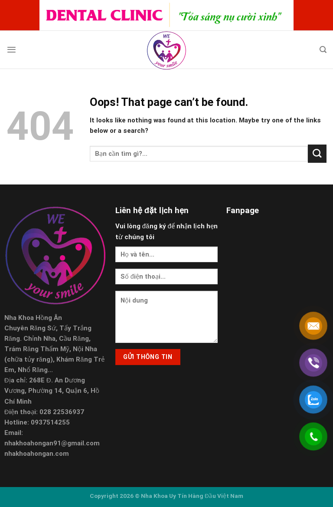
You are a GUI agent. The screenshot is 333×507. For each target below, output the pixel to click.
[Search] (323, 49)
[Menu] (11, 50)
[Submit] (317, 154)
